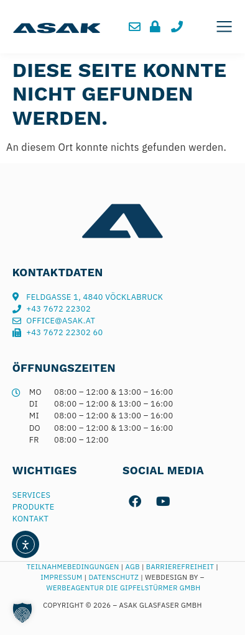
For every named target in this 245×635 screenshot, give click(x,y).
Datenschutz (114, 577)
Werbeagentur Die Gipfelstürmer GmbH (124, 587)
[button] (224, 27)
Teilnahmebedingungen (73, 566)
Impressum (61, 577)
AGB (133, 566)
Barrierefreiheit (180, 566)
